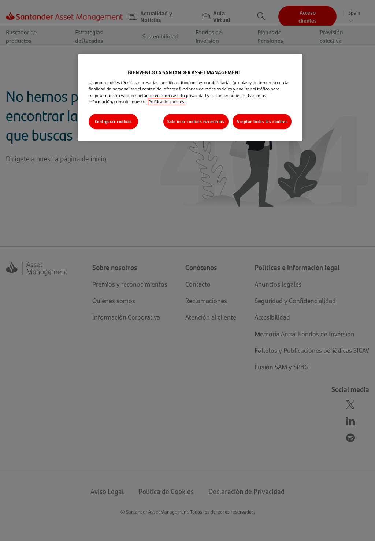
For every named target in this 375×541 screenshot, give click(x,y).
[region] (190, 97)
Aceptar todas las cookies (262, 121)
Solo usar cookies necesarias (195, 121)
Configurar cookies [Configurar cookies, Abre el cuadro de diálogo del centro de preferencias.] (113, 121)
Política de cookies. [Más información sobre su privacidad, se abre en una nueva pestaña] (167, 101)
